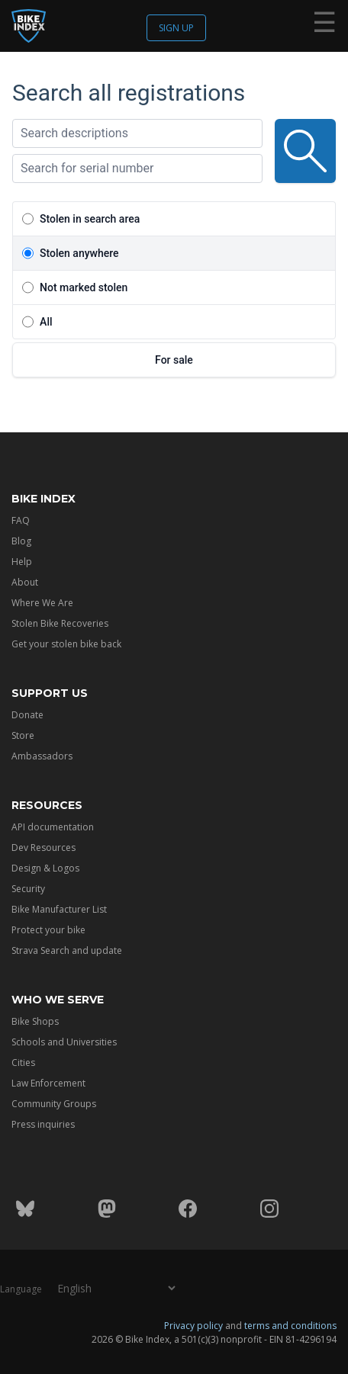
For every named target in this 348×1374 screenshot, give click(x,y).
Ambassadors (41, 756)
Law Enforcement (48, 1083)
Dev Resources (43, 847)
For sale (174, 360)
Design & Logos (45, 868)
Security (28, 888)
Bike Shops (35, 1021)
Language (21, 1289)
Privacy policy (193, 1325)
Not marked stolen (83, 287)
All (46, 322)
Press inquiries (43, 1124)
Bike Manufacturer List (59, 909)
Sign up (176, 27)
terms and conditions (290, 1325)
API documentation (52, 826)
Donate (27, 714)
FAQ (20, 520)
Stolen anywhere (79, 253)
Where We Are (42, 602)
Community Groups (53, 1103)
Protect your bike (48, 929)
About (24, 582)
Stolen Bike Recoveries (59, 623)
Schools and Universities (64, 1041)
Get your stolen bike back (66, 643)
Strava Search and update (66, 950)
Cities (23, 1062)
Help (21, 561)
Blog (21, 541)
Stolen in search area (90, 219)
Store (22, 735)
